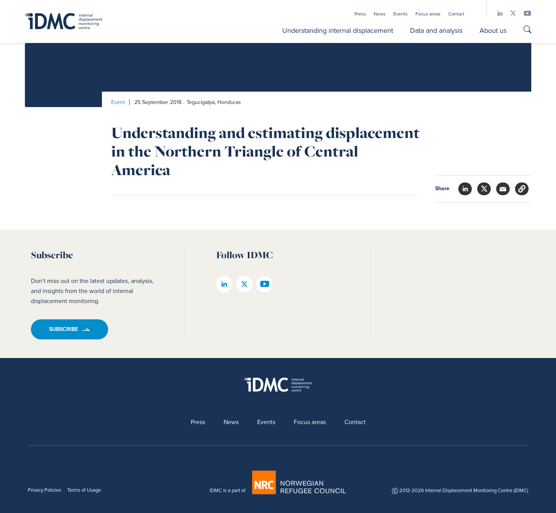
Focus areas (428, 14)
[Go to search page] (527, 30)
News (380, 14)
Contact (456, 14)
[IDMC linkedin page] (496, 13)
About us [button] (493, 31)
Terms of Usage (84, 490)
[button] (522, 188)
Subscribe (63, 329)
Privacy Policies (44, 490)
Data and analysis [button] (436, 31)
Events (400, 14)
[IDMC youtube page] (523, 13)
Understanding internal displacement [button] (337, 31)
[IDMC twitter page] (509, 13)
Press (360, 14)
